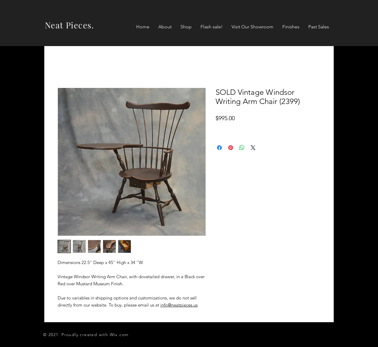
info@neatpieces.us (179, 305)
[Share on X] (253, 147)
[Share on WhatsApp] (241, 147)
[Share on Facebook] (219, 147)
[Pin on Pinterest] (230, 147)
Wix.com (119, 334)
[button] (186, 26)
